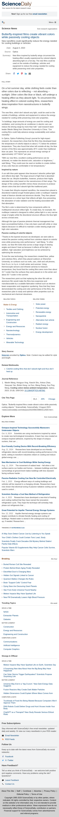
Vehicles (9, 338)
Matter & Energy (10, 305)
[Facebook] (14, 73)
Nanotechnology (13, 330)
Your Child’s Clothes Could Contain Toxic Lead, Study (24, 537)
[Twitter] (18, 73)
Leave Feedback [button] (12, 780)
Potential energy (42, 308)
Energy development (44, 332)
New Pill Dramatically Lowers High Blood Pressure (24, 597)
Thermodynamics (13, 334)
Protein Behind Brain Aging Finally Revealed (21, 568)
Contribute (27, 791)
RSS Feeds (10, 739)
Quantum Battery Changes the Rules (18, 579)
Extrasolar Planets (10, 616)
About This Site (7, 791)
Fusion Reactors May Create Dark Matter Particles (24, 690)
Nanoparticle (41, 316)
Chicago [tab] (51, 399)
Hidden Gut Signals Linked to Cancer (18, 575)
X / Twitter (9, 760)
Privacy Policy (50, 791)
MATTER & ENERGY (8, 623)
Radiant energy (42, 324)
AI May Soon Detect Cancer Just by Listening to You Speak (26, 534)
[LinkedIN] (25, 73)
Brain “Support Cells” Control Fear (17, 583)
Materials (5, 355)
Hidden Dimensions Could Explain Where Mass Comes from (28, 693)
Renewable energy (43, 312)
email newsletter (40, 14)
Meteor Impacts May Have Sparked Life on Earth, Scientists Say (29, 665)
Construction (8, 627)
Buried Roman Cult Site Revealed (17, 564)
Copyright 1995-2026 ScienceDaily (19, 798)
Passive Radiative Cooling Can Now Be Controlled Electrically (29, 478)
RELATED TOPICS (9, 299)
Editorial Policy (23, 794)
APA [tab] (42, 399)
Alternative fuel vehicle (45, 320)
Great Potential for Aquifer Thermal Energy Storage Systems (28, 510)
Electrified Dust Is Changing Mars (17, 572)
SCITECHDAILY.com (18, 528)
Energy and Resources (15, 326)
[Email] (29, 73)
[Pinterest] (22, 73)
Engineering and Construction (13, 321)
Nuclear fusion (41, 328)
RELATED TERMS (39, 299)
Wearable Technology (15, 342)
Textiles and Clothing (14, 309)
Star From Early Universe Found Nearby (19, 590)
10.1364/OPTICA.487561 (35, 391)
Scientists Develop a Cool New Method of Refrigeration (26, 494)
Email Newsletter (12, 736)
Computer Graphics (11, 649)
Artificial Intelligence (11, 645)
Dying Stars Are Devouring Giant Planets (20, 586)
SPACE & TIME (6, 608)
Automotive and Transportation (12, 314)
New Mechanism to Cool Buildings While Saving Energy (26, 462)
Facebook (9, 757)
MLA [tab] (35, 399)
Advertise (37, 791)
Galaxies (7, 619)
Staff (18, 791)
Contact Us (9, 784)
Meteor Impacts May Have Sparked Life (19, 594)
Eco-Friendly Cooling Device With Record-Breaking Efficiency (29, 446)
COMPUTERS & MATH (9, 638)
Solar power (41, 304)
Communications (10, 642)
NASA (6, 612)
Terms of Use (36, 794)
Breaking (6, 559)
